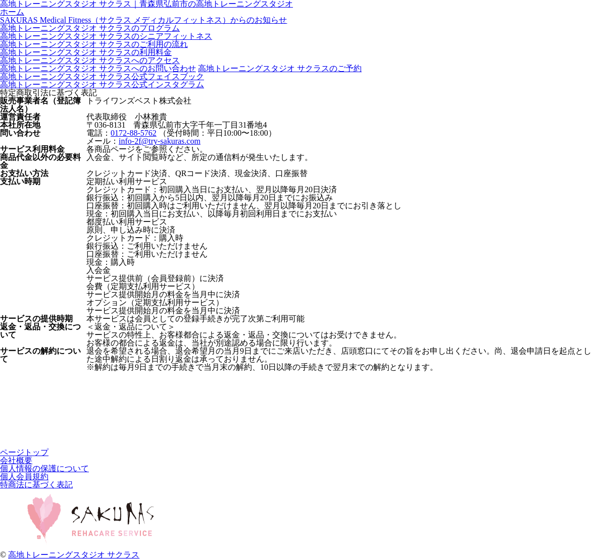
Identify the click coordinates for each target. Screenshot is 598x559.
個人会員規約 (24, 476)
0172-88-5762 (134, 133)
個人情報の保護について (44, 468)
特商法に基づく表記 (36, 484)
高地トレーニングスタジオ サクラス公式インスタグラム (102, 84)
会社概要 (16, 460)
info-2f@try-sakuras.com (160, 141)
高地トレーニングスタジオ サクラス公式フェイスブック (102, 76)
